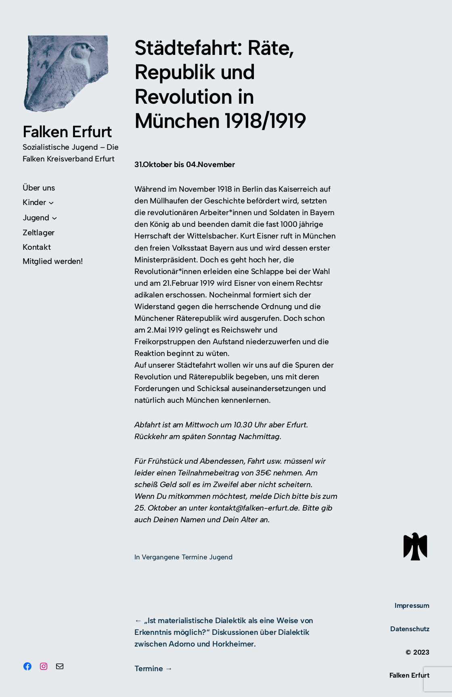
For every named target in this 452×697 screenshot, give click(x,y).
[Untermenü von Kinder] (38, 202)
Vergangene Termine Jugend (187, 557)
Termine (148, 668)
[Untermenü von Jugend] (40, 217)
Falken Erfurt (67, 131)
